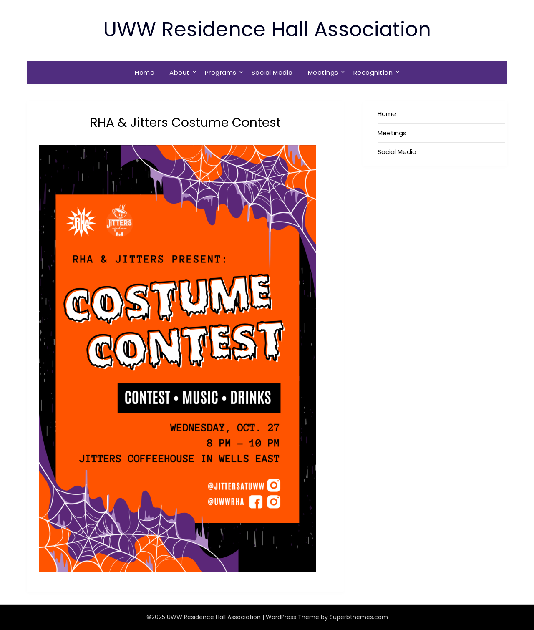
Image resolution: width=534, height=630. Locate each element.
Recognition (373, 72)
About (179, 72)
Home (144, 72)
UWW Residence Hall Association (267, 29)
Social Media (272, 72)
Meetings (323, 72)
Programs (221, 72)
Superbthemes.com (359, 617)
